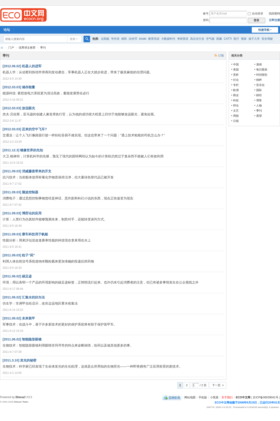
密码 (206, 20)
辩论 (236, 105)
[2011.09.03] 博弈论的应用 (22, 213)
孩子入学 (254, 38)
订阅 (221, 55)
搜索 (72, 39)
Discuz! (21, 397)
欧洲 (236, 90)
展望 (259, 115)
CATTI (228, 38)
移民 (124, 38)
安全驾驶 (267, 38)
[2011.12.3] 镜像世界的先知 (23, 150)
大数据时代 (168, 38)
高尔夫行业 (197, 38)
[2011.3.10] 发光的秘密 (20, 360)
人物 (259, 105)
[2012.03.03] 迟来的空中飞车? (25, 129)
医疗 (236, 38)
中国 (236, 64)
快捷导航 (264, 30)
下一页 (216, 385)
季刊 (259, 110)
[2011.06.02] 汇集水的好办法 (24, 297)
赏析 (236, 74)
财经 (259, 95)
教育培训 (153, 38)
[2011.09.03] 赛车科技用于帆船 (25, 234)
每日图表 (261, 69)
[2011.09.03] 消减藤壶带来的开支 (27, 171)
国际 (259, 90)
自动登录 (255, 13)
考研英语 (182, 38)
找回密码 (274, 13)
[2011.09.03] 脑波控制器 (20, 192)
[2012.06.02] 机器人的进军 (22, 66)
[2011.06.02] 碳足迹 (17, 276)
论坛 (7, 30)
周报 (236, 115)
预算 (244, 38)
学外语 (115, 38)
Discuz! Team (21, 401)
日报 (236, 121)
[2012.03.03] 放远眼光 (19, 108)
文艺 (236, 110)
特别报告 (261, 74)
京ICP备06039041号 (265, 397)
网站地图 (190, 397)
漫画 (259, 64)
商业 (236, 95)
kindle (142, 38)
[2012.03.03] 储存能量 (19, 87)
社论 (236, 79)
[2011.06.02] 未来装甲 (19, 318)
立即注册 (274, 20)
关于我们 (227, 397)
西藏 (219, 38)
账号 (206, 13)
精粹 (259, 79)
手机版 (203, 397)
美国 (236, 69)
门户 (11, 47)
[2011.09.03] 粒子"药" (19, 255)
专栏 (236, 85)
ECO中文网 (2, 47)
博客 (259, 100)
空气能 (210, 38)
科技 (236, 100)
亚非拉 (260, 85)
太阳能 (105, 38)
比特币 (133, 38)
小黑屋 (214, 397)
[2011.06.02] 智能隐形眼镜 (22, 339)
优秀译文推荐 (27, 47)
